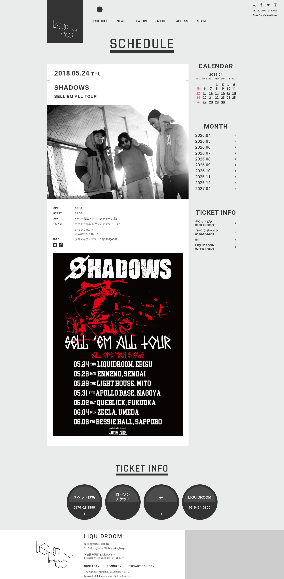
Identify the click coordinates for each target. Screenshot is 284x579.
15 (217, 93)
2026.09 (203, 165)
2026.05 (203, 141)
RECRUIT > (114, 566)
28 (211, 102)
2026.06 (203, 147)
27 (204, 102)
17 (228, 93)
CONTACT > (92, 566)
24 (228, 98)
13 (204, 93)
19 (198, 98)
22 (217, 98)
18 (234, 93)
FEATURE (141, 21)
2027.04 (203, 189)
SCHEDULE (100, 21)
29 (217, 102)
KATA (274, 10)
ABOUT (162, 21)
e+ (197, 239)
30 (223, 102)
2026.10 (203, 171)
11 (234, 88)
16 (223, 93)
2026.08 (203, 159)
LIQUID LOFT (259, 10)
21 (211, 98)
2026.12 (203, 183)
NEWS (121, 21)
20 (204, 98)
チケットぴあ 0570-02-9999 (204, 223)
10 (228, 88)
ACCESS (182, 21)
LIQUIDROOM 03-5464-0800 (205, 247)
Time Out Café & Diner (265, 15)
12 (198, 93)
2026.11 (203, 177)
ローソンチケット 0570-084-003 (207, 232)
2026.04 (203, 135)
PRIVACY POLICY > (141, 566)
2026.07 (203, 153)
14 (211, 93)
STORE (202, 21)
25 (234, 98)
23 (223, 98)
